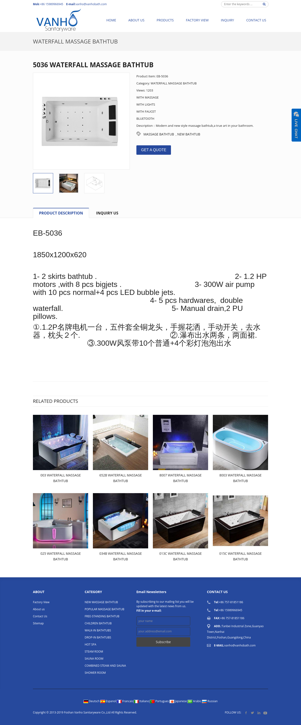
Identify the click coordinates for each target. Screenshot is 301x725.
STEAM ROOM (94, 652)
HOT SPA (90, 644)
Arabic (195, 701)
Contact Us (256, 20)
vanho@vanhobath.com (91, 4)
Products (165, 20)
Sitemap (38, 623)
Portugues (160, 701)
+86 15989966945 (230, 610)
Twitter (252, 713)
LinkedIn (259, 713)
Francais (125, 701)
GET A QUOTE (153, 150)
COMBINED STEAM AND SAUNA (105, 666)
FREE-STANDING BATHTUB (102, 616)
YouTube (265, 713)
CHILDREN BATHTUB (98, 623)
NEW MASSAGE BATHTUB (101, 602)
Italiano (142, 701)
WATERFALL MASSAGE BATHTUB (75, 41)
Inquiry (227, 20)
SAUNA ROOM (94, 659)
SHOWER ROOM (95, 673)
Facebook (246, 713)
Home (111, 20)
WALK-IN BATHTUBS (98, 630)
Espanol (108, 701)
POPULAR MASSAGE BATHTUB (104, 609)
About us (136, 20)
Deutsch (91, 701)
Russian (210, 701)
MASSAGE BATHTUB (158, 134)
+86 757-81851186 (231, 602)
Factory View (197, 20)
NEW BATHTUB (188, 134)
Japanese (179, 701)
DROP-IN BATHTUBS (98, 637)
